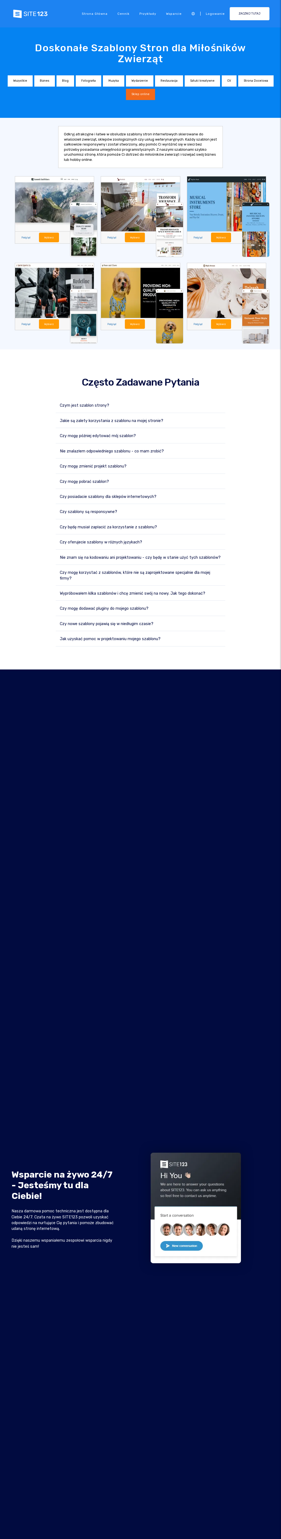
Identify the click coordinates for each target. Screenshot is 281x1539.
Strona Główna (95, 14)
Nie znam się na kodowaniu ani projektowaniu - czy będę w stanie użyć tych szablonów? (140, 557)
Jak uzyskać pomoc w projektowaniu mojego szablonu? (110, 639)
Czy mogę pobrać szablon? (84, 481)
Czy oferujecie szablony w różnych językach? (101, 542)
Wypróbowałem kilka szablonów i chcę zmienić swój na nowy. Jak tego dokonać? (132, 593)
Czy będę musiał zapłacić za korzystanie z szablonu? (108, 527)
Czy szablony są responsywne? (88, 511)
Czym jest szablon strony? (84, 405)
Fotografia (88, 80)
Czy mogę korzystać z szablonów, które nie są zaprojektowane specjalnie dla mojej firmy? (135, 575)
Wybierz (49, 237)
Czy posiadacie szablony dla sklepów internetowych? (108, 496)
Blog (65, 80)
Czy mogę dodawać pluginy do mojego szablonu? (104, 608)
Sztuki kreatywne (202, 80)
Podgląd (25, 237)
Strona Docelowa (256, 80)
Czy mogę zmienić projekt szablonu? (93, 466)
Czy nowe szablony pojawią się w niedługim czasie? (106, 623)
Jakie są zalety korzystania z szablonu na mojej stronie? (111, 420)
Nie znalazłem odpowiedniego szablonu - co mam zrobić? (112, 451)
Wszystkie (20, 80)
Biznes (44, 80)
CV (229, 80)
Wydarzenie (139, 80)
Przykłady (147, 14)
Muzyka (113, 80)
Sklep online (140, 94)
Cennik (123, 14)
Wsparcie (174, 14)
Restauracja (169, 80)
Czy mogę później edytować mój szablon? (98, 436)
